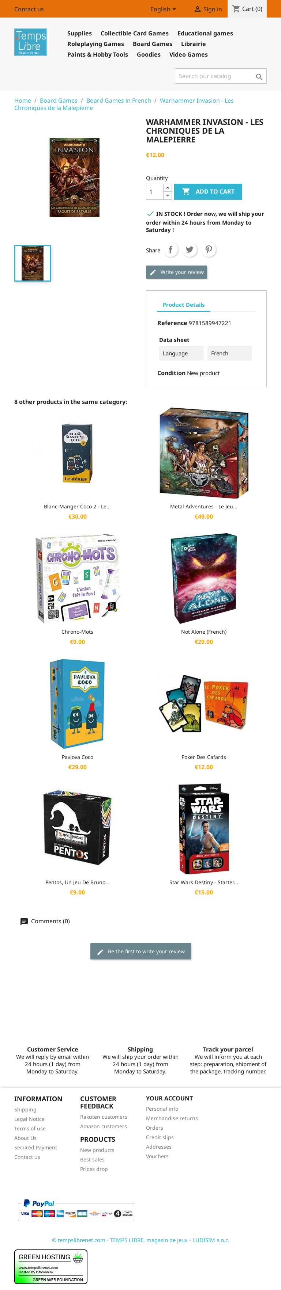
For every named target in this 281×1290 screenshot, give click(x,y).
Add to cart (208, 191)
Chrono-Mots (77, 631)
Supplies (79, 33)
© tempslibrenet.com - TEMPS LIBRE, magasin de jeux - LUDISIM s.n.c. (140, 1240)
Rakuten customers (103, 1116)
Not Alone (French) (203, 631)
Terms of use (30, 1128)
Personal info (162, 1108)
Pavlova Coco (77, 756)
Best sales (92, 1159)
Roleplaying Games (95, 44)
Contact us (29, 9)
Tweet (189, 249)
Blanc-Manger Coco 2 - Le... (77, 506)
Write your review (176, 272)
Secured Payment (35, 1147)
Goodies (149, 54)
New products (97, 1149)
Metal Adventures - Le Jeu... (203, 506)
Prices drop (94, 1168)
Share (170, 249)
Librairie (193, 44)
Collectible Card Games (135, 33)
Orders (154, 1127)
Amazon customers (103, 1126)
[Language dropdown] (164, 9)
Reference (172, 323)
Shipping (25, 1109)
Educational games (205, 33)
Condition (171, 373)
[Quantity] (155, 192)
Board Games (152, 44)
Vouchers (157, 1156)
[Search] (221, 76)
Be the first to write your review (141, 951)
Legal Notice (29, 1118)
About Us (25, 1137)
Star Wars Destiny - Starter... (203, 882)
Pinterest (208, 249)
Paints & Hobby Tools (97, 54)
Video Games (188, 54)
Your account (169, 1098)
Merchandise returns (172, 1118)
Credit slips (160, 1137)
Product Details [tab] (184, 304)
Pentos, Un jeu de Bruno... (77, 882)
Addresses (159, 1146)
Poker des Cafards (203, 756)
